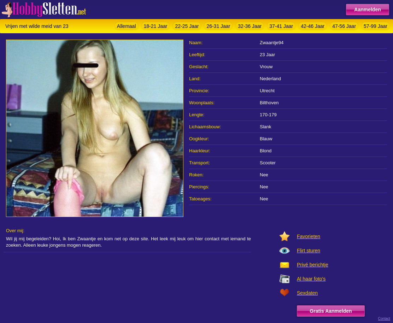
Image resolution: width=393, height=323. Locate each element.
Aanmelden (367, 9)
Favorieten (308, 236)
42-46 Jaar (312, 26)
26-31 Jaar (218, 26)
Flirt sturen (308, 250)
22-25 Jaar (187, 26)
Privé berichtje (312, 265)
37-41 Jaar (281, 26)
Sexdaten (307, 293)
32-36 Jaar (250, 26)
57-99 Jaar (375, 26)
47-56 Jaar (344, 26)
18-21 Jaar (156, 26)
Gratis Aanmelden (331, 311)
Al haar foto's (311, 279)
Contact (384, 319)
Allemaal (126, 26)
